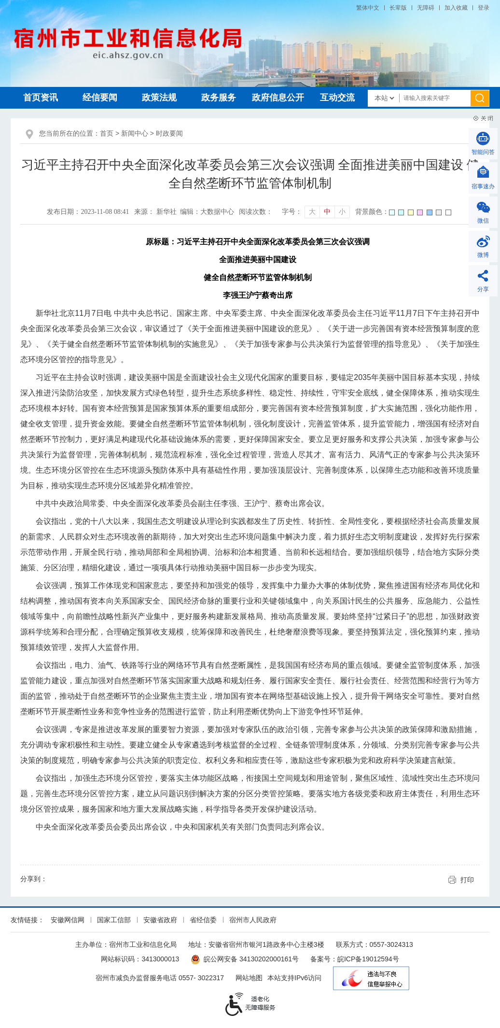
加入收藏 (456, 7)
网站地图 (249, 978)
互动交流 (337, 97)
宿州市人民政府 (253, 920)
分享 (483, 289)
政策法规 (159, 97)
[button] (398, 7)
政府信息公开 (278, 97)
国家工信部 (114, 920)
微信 (483, 220)
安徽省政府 (160, 920)
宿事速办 (483, 186)
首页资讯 (40, 97)
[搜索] (480, 98)
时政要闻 (169, 133)
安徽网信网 (67, 920)
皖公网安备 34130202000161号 (245, 959)
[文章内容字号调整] (316, 212)
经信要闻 (100, 97)
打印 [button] (467, 880)
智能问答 (483, 152)
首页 (106, 133)
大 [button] (312, 211)
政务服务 (218, 97)
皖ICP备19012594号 (368, 959)
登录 (483, 7)
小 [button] (342, 211)
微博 (483, 255)
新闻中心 (134, 133)
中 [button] (327, 211)
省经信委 (203, 920)
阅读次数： (256, 211)
